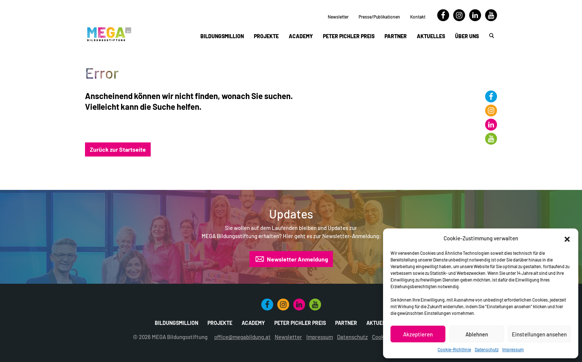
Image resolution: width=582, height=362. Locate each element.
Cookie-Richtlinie (454, 349)
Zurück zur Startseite (118, 149)
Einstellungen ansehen (539, 334)
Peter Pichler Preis (349, 36)
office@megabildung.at (242, 336)
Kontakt (417, 16)
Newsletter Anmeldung (291, 259)
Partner (396, 36)
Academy (301, 36)
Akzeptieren (418, 334)
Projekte (266, 36)
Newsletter (338, 16)
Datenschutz (486, 349)
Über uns (467, 36)
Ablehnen (476, 334)
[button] (567, 238)
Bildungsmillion (222, 36)
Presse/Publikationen (379, 16)
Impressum (513, 349)
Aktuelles (431, 36)
